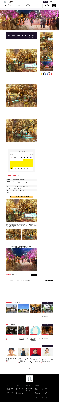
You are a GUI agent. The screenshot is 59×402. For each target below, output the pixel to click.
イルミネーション (33, 37)
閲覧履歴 (45, 1)
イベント (29, 37)
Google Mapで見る (49, 280)
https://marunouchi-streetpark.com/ (18, 192)
